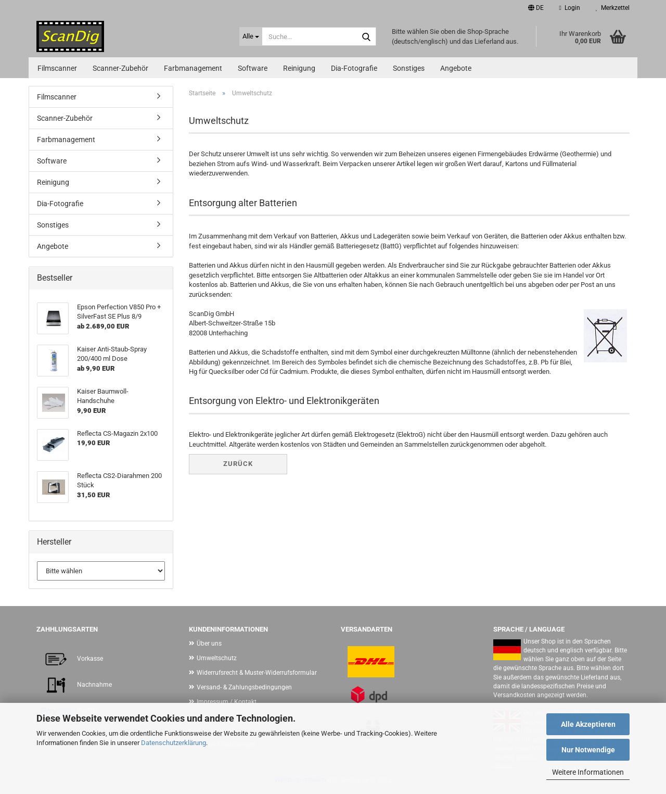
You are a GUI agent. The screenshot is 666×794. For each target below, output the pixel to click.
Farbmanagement (193, 68)
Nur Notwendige (588, 750)
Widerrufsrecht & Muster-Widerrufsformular (257, 672)
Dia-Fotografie (354, 68)
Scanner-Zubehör (120, 68)
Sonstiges (409, 68)
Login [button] (569, 7)
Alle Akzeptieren (588, 724)
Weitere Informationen (588, 772)
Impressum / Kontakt (227, 701)
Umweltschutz (217, 658)
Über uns (209, 643)
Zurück (238, 464)
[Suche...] (250, 36)
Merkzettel (613, 7)
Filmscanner (57, 68)
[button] (536, 8)
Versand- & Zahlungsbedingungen (244, 687)
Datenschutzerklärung (173, 743)
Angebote (455, 68)
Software (252, 68)
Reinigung (299, 68)
